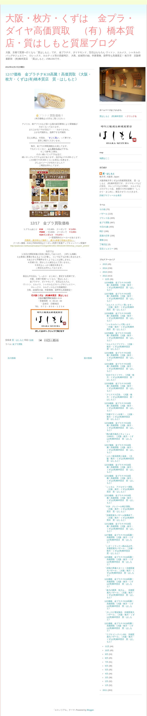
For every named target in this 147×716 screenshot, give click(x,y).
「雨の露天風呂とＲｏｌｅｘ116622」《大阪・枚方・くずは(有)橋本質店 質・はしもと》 (118, 437)
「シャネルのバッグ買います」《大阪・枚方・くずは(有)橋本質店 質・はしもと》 (119, 326)
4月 (107, 673)
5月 (107, 670)
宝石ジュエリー (106, 249)
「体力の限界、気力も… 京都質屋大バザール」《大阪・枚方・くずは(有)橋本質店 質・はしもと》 (119, 594)
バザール (103, 214)
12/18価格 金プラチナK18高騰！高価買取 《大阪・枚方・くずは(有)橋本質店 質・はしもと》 (119, 426)
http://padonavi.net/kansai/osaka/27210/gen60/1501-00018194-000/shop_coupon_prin (48, 246)
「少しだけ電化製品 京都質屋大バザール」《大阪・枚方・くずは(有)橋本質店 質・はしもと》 (119, 616)
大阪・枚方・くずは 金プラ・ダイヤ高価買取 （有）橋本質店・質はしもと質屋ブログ (70, 30)
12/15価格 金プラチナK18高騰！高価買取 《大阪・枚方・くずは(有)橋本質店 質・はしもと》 (119, 468)
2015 (105, 264)
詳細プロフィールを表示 (110, 195)
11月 (107, 646)
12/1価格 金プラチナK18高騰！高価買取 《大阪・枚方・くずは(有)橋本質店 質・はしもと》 (119, 627)
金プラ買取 (17, 344)
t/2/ (88, 246)
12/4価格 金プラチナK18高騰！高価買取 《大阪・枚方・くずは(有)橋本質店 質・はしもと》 (119, 582)
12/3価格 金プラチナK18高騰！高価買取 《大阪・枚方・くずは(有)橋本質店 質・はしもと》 (119, 605)
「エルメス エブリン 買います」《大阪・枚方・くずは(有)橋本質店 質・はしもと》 (119, 307)
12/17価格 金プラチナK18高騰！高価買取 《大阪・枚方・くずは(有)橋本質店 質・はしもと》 (119, 448)
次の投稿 (12, 358)
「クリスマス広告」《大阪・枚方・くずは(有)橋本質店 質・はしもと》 (119, 396)
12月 (107, 279)
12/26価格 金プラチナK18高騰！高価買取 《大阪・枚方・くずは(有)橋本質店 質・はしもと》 (119, 317)
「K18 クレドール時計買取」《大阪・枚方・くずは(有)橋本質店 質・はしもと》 (119, 508)
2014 (105, 268)
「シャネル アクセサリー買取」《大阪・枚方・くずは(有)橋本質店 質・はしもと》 (119, 489)
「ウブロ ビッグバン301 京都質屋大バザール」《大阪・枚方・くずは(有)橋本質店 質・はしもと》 (119, 638)
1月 (107, 685)
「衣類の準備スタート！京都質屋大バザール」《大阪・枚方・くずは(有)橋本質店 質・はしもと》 (119, 571)
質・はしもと (109, 173)
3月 (107, 677)
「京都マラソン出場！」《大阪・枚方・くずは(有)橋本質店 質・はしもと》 (119, 416)
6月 (107, 666)
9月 (107, 654)
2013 (105, 272)
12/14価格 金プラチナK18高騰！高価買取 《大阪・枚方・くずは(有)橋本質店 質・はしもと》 (119, 479)
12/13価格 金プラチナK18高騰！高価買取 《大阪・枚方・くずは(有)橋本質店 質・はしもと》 (119, 499)
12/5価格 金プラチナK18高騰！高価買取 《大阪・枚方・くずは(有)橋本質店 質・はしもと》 (119, 560)
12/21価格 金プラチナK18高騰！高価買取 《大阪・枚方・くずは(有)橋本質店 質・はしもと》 (119, 367)
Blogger (90, 710)
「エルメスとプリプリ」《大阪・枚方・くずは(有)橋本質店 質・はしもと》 (119, 346)
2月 (107, 681)
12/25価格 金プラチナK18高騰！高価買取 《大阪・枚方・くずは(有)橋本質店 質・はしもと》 (119, 336)
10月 (107, 650)
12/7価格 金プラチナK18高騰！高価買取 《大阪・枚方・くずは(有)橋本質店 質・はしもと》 (119, 538)
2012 (105, 276)
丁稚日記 (103, 244)
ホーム (50, 358)
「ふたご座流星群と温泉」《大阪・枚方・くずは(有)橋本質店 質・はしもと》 (120, 458)
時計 (102, 231)
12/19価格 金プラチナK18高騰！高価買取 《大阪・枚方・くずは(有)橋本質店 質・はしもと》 (119, 407)
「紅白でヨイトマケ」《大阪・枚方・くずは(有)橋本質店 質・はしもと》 (119, 377)
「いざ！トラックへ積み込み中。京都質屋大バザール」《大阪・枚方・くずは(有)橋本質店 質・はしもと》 (119, 549)
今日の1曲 (104, 227)
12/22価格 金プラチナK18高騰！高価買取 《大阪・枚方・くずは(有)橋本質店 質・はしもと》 (119, 356)
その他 (103, 209)
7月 (107, 662)
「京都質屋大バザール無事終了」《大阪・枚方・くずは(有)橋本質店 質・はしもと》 (119, 517)
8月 (107, 658)
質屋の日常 (104, 236)
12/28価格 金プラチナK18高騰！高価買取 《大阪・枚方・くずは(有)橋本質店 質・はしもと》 (119, 286)
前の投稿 (88, 358)
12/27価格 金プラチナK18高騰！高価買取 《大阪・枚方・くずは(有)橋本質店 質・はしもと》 (119, 297)
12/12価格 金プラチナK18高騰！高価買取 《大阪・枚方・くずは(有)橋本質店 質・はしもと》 (119, 527)
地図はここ (104, 158)
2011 (105, 690)
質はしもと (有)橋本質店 (111, 116)
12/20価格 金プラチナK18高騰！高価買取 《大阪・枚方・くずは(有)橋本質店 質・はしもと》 (119, 387)
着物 (102, 240)
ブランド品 (104, 218)
